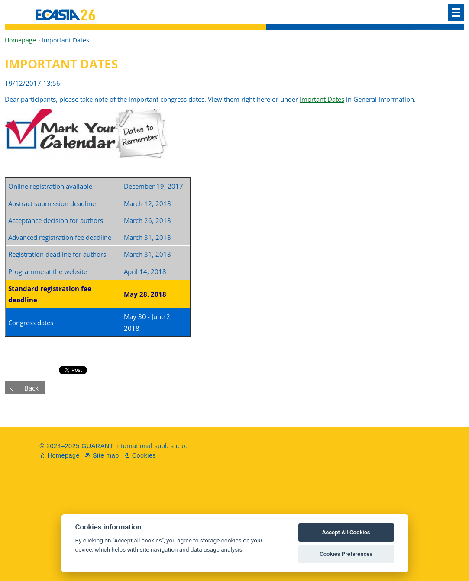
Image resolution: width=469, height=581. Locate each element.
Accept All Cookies (346, 532)
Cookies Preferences (346, 554)
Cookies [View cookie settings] (144, 455)
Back (31, 388)
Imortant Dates (322, 99)
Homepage (20, 40)
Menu (456, 12)
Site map (106, 455)
